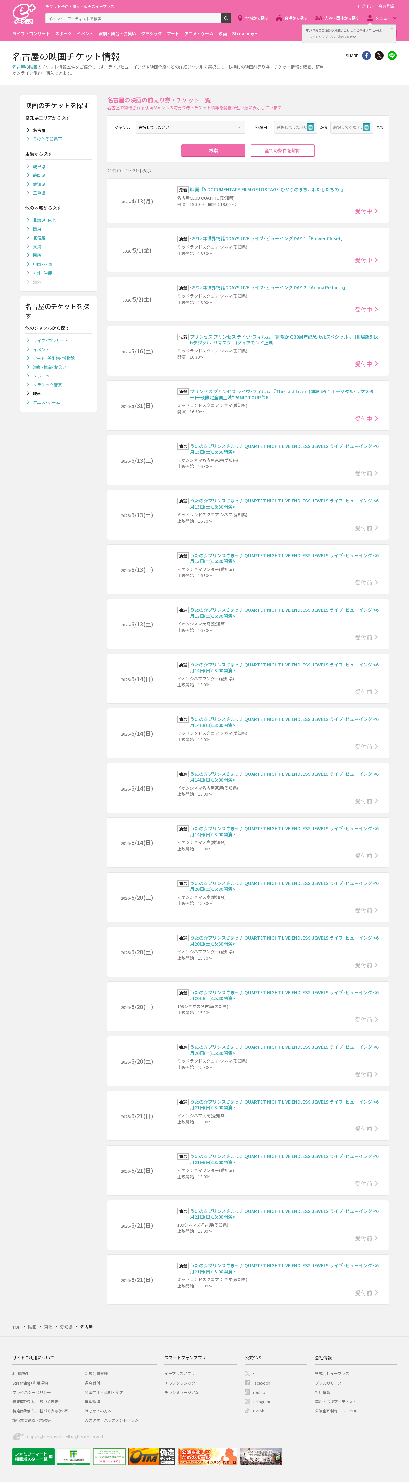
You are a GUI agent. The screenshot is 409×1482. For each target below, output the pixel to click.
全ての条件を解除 (283, 150)
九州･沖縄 (42, 273)
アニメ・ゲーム (198, 33)
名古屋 (18, 67)
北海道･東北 (44, 220)
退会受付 (92, 1383)
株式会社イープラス (332, 1373)
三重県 (39, 193)
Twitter (379, 55)
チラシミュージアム (181, 1392)
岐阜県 (39, 166)
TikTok (258, 1410)
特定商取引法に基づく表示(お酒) (40, 1410)
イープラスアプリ (179, 1373)
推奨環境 (92, 1401)
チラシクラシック (179, 1383)
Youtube (260, 1392)
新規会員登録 (96, 1373)
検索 (213, 150)
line (392, 55)
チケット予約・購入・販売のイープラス (79, 6)
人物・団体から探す (342, 18)
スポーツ (63, 33)
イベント (85, 33)
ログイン (365, 6)
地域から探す (257, 18)
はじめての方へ (98, 1410)
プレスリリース (328, 1383)
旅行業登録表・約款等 (31, 1420)
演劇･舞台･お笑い (50, 367)
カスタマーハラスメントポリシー (113, 1420)
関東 (37, 229)
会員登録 (386, 6)
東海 (37, 247)
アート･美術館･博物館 (54, 358)
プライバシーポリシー (31, 1392)
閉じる (392, 28)
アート (173, 33)
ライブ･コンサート (50, 340)
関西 (37, 255)
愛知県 (39, 184)
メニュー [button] (383, 18)
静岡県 (39, 175)
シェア (366, 55)
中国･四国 (42, 264)
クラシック (151, 33)
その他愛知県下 (47, 139)
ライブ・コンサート (31, 33)
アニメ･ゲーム (46, 402)
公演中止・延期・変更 (104, 1392)
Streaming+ (245, 33)
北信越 (39, 238)
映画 (223, 33)
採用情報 (322, 1392)
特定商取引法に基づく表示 (35, 1401)
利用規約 (20, 1373)
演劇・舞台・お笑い (117, 33)
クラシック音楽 (47, 385)
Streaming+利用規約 (30, 1383)
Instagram (261, 1401)
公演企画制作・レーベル (336, 1410)
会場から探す (296, 18)
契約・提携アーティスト (336, 1401)
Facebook (261, 1383)
